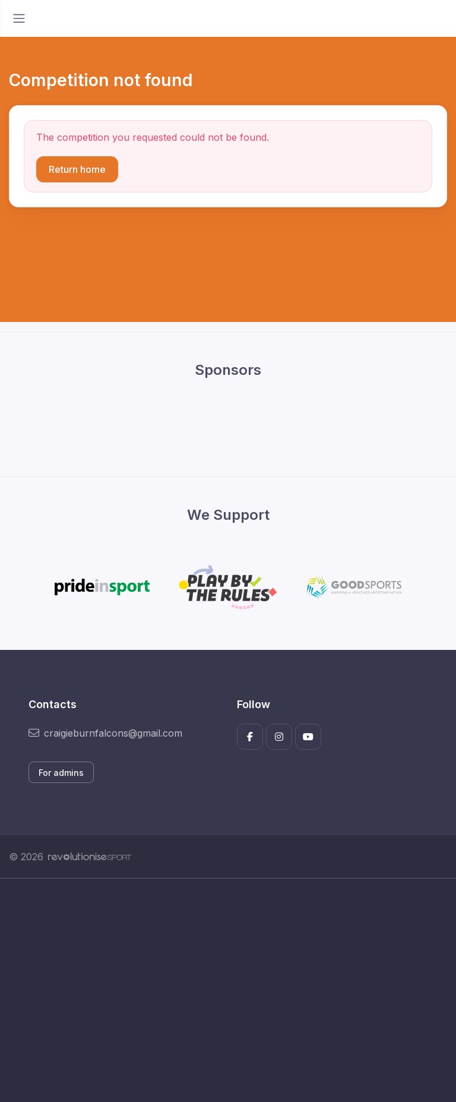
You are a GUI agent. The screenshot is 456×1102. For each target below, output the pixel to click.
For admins (61, 773)
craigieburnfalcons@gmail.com (105, 733)
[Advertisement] (228, 990)
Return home (77, 169)
